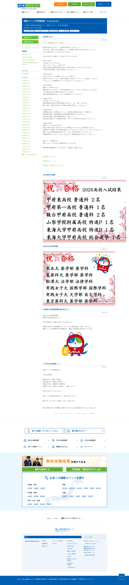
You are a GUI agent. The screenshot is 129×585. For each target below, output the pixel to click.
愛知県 (42, 491)
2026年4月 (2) (26, 75)
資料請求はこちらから (50, 156)
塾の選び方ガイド (76, 426)
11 (86, 408)
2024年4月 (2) (26, 130)
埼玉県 (79, 483)
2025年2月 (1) (26, 105)
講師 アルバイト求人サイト (63, 513)
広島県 (29, 499)
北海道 (29, 483)
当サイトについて (53, 580)
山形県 (42, 483)
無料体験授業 (60, 2)
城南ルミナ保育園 (71, 546)
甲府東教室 (74, 574)
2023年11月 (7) (26, 144)
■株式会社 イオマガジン (89, 541)
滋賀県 (84, 491)
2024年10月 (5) (26, 114)
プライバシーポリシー (23, 580)
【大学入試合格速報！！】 (52, 358)
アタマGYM (69, 543)
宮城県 (36, 483)
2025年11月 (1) (26, 86)
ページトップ (121, 578)
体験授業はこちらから (50, 151)
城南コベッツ (45, 541)
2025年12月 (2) (26, 84)
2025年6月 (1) (26, 97)
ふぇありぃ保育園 (71, 548)
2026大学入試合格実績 (51, 241)
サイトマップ (32, 580)
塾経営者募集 (45, 580)
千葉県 (85, 483)
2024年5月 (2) (26, 127)
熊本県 (42, 499)
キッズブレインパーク (72, 538)
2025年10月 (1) (26, 89)
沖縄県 (49, 499)
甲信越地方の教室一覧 (41, 574)
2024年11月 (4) (26, 111)
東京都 (64, 483)
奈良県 (90, 491)
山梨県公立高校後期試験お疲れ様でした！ (57, 304)
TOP (19, 574)
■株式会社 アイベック (89, 544)
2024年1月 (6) (26, 138)
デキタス (55, 538)
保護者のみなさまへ (60, 442)
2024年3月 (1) (26, 133)
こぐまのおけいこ (71, 562)
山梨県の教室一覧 (53, 574)
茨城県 (92, 483)
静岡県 (36, 491)
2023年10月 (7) (26, 147)
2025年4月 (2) (26, 100)
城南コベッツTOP (88, 10)
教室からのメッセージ (57, 10)
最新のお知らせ (41, 10)
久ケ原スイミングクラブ (90, 538)
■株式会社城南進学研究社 (32, 536)
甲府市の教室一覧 (64, 574)
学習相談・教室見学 (88, 2)
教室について (25, 10)
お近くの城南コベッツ (72, 10)
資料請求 (74, 2)
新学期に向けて (48, 32)
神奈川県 (72, 483)
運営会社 (39, 580)
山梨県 (29, 491)
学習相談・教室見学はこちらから (53, 160)
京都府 (77, 491)
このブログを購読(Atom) (30, 149)
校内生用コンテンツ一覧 (103, 2)
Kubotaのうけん (70, 541)
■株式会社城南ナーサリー (90, 543)
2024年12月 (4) (26, 108)
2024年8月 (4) (26, 119)
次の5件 (92, 408)
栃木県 (98, 483)
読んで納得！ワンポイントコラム (42, 426)
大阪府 (71, 491)
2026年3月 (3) (26, 78)
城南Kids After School (90, 550)
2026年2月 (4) (26, 81)
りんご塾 (69, 551)
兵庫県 (64, 491)
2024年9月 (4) (26, 116)
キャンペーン (103, 10)
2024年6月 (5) (26, 125)
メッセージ (28, 41)
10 (82, 408)
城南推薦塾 (44, 538)
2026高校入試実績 (49, 170)
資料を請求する (42, 464)
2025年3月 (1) (26, 103)
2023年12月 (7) (26, 141)
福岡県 (36, 499)
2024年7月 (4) (26, 122)
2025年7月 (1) (26, 95)
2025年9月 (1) (26, 92)
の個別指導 (31, 435)
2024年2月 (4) (26, 136)
